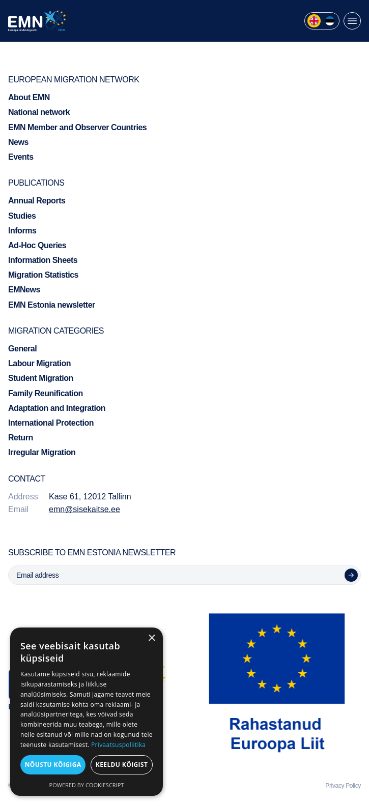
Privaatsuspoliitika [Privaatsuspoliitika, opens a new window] (118, 744)
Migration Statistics (43, 275)
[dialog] (86, 712)
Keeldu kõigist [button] (122, 764)
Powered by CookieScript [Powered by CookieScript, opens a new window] (86, 785)
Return (20, 437)
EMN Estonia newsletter (51, 305)
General (22, 348)
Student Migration (40, 378)
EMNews (24, 289)
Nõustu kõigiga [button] (53, 764)
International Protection (51, 423)
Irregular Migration (41, 452)
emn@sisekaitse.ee (84, 509)
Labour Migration (39, 363)
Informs (22, 230)
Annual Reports (36, 200)
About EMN (29, 97)
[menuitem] (314, 20)
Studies (22, 216)
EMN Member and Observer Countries (77, 127)
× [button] (151, 638)
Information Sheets (42, 260)
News (18, 142)
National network (39, 112)
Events (21, 157)
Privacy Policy (343, 785)
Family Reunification (45, 393)
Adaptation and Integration (56, 408)
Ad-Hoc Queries (37, 245)
